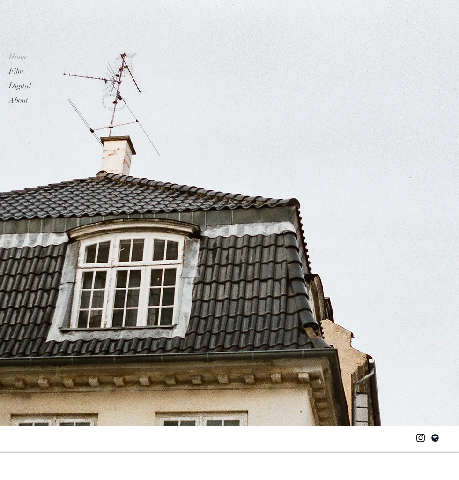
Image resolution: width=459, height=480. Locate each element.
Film (16, 71)
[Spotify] (435, 437)
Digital (20, 85)
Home (18, 56)
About (18, 100)
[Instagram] (420, 437)
